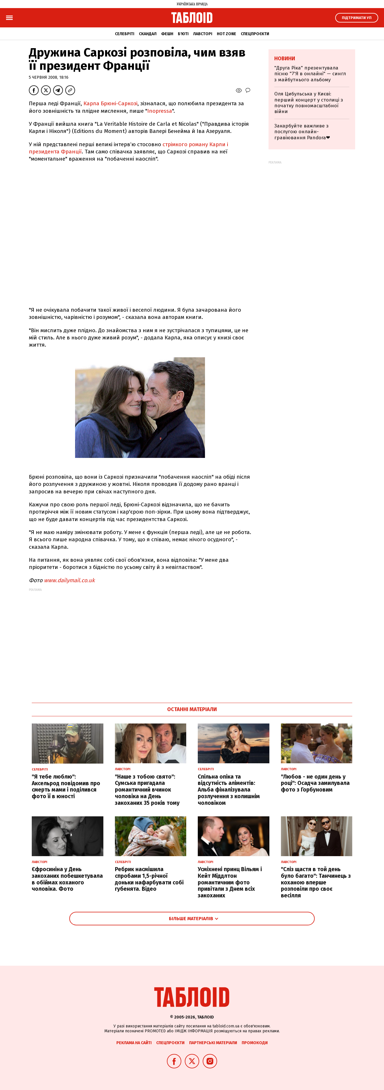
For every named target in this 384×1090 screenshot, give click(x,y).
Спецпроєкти (255, 33)
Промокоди (255, 1042)
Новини (284, 58)
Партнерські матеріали (213, 1042)
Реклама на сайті (134, 1042)
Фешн (167, 33)
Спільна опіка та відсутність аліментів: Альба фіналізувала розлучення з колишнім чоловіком (229, 789)
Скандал (147, 33)
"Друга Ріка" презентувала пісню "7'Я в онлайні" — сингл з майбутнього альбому (310, 74)
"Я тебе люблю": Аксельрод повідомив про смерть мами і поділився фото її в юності (66, 786)
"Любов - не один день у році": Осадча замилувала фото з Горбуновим (315, 783)
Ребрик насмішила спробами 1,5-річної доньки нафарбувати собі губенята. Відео (149, 879)
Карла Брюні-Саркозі (110, 103)
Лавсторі (202, 33)
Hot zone (226, 33)
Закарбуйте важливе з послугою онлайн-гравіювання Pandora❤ (302, 132)
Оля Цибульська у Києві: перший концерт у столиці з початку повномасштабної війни (308, 102)
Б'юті (183, 33)
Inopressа (159, 111)
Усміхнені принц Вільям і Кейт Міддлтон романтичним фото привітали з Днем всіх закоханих (230, 882)
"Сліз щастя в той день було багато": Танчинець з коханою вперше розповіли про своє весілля (316, 882)
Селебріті (124, 33)
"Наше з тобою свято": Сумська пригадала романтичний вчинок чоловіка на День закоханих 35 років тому (147, 789)
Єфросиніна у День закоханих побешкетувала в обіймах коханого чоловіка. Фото (67, 879)
